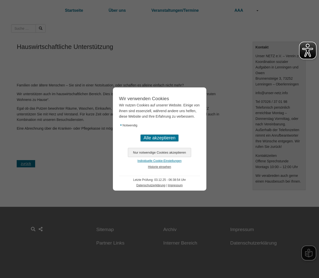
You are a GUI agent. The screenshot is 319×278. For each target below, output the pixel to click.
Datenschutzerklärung (150, 185)
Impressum (175, 185)
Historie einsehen (159, 167)
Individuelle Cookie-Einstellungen (160, 161)
